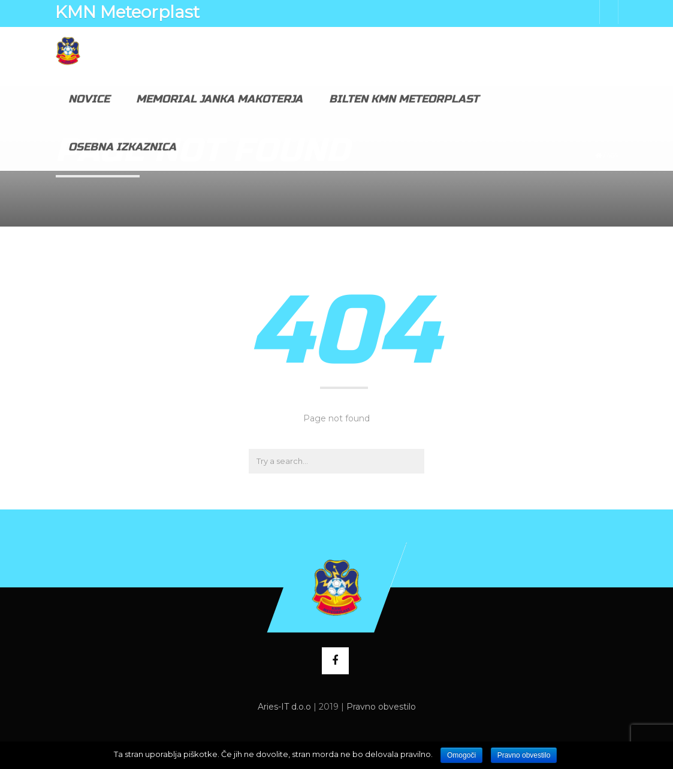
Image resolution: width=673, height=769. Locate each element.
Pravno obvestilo (381, 706)
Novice (89, 98)
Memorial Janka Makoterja (219, 98)
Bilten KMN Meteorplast (404, 98)
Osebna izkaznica (122, 146)
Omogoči (461, 755)
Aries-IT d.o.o (284, 706)
